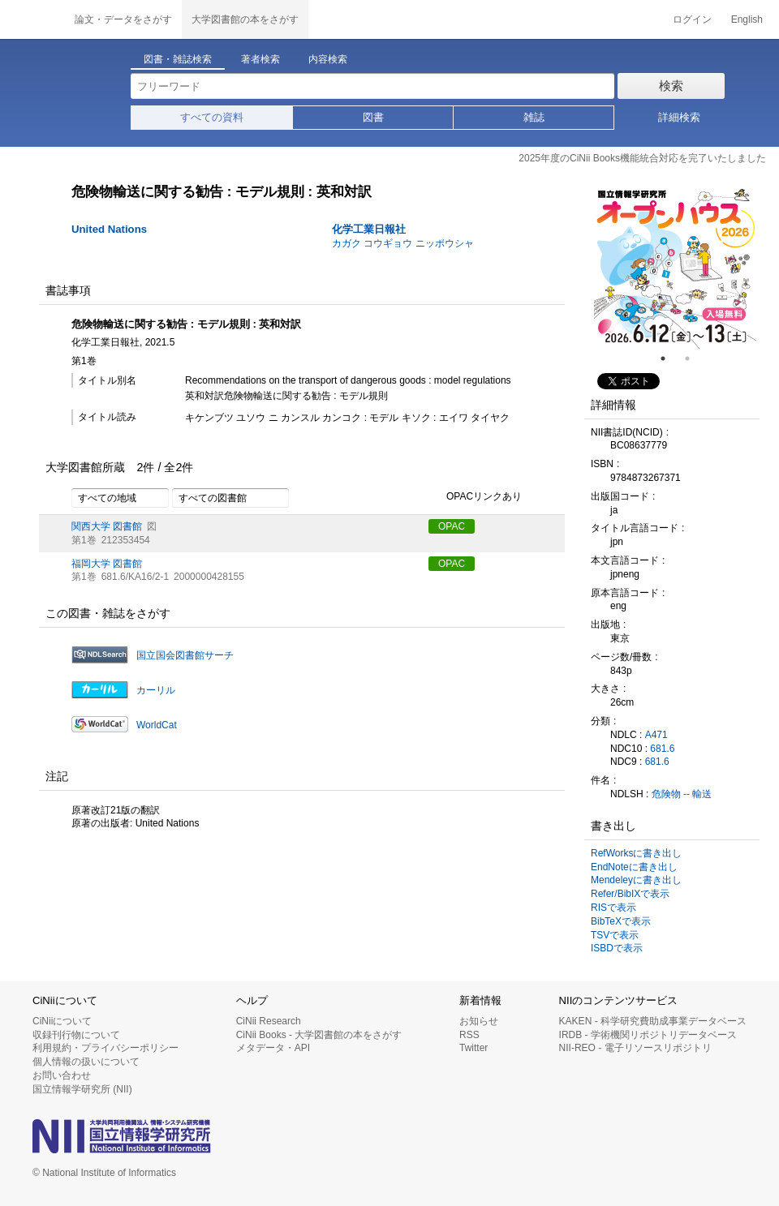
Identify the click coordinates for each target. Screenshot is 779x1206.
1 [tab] (669, 358)
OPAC (451, 526)
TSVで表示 (615, 935)
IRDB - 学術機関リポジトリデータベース (648, 1035)
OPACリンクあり (475, 497)
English (747, 19)
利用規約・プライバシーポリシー (105, 1048)
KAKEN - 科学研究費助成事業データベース (653, 1021)
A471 (656, 734)
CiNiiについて (62, 1021)
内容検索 (327, 59)
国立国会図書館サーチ (185, 655)
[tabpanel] (675, 268)
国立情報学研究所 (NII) (82, 1089)
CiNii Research (268, 1021)
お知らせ (478, 1021)
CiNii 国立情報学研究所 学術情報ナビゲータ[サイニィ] (32, 19)
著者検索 (260, 59)
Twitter (473, 1048)
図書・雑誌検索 (178, 59)
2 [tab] (694, 358)
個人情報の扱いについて (86, 1061)
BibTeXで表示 (621, 921)
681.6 (662, 748)
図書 (373, 117)
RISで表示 (613, 907)
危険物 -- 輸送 (682, 794)
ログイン (692, 19)
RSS (469, 1035)
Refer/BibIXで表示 (630, 893)
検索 (671, 85)
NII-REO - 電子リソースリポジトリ (635, 1048)
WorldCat (156, 725)
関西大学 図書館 (106, 526)
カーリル (155, 690)
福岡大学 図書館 (106, 563)
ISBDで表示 (617, 948)
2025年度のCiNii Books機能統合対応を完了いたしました (642, 158)
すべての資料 (211, 117)
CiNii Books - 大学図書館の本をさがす (319, 1035)
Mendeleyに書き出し (636, 880)
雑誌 (533, 117)
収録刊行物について (76, 1035)
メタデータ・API (273, 1048)
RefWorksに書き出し (636, 853)
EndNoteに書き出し (634, 867)
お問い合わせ (61, 1075)
